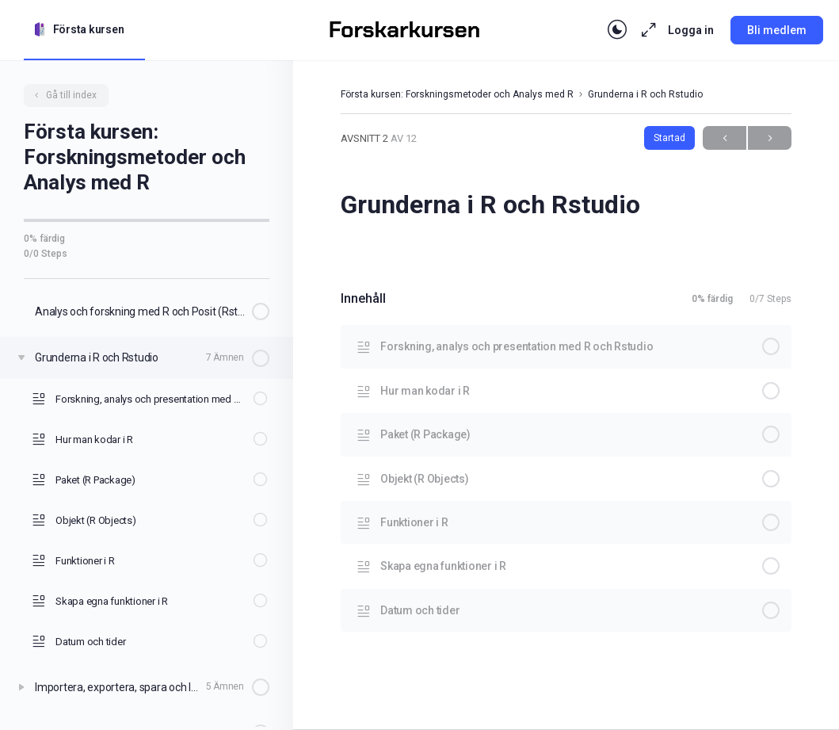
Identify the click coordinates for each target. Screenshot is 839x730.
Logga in (691, 30)
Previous (724, 138)
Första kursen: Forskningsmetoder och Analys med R (457, 94)
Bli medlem (777, 30)
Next (769, 138)
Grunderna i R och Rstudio (645, 94)
